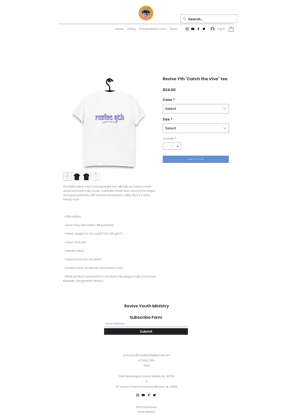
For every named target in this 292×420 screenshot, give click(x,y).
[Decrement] (165, 146)
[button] (231, 29)
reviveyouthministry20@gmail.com (146, 355)
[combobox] (196, 108)
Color (169, 99)
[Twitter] (204, 29)
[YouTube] (193, 29)
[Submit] (146, 331)
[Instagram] (187, 29)
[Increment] (178, 146)
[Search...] (208, 19)
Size (167, 119)
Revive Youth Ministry (146, 306)
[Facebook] (198, 29)
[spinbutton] (172, 146)
